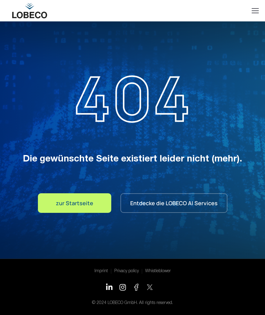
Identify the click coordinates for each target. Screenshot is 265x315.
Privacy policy (126, 271)
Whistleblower (158, 271)
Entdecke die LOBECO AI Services (174, 203)
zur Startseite (74, 203)
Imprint (101, 271)
